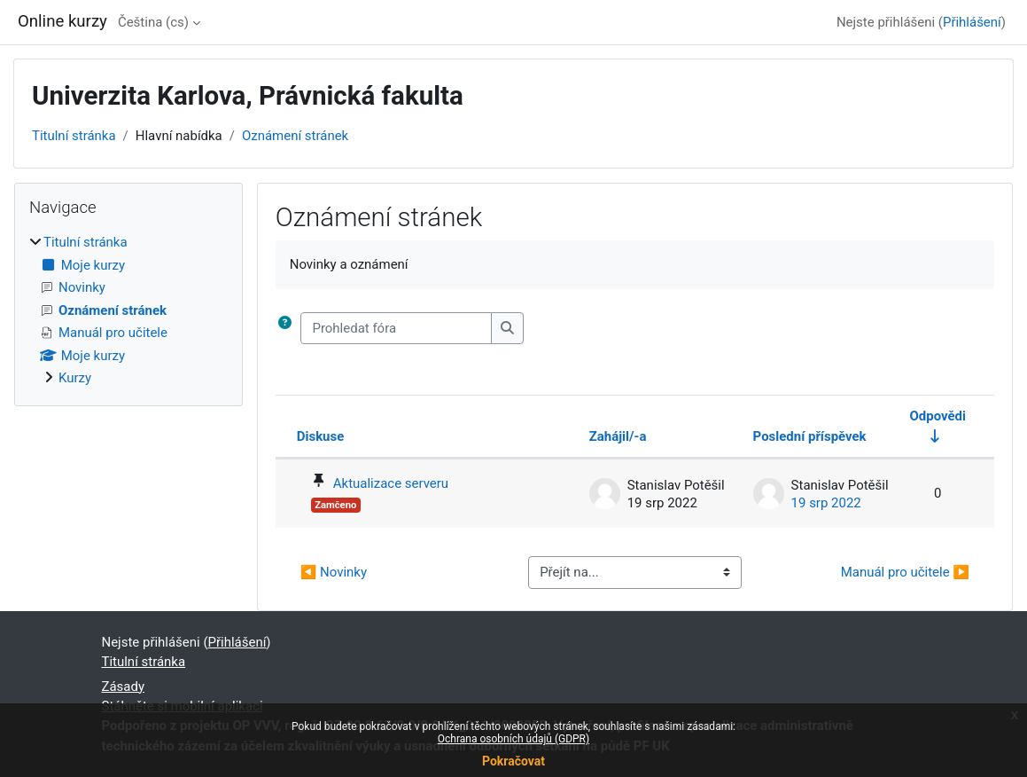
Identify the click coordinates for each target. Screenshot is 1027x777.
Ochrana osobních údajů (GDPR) (513, 739)
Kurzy (74, 378)
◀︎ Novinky (333, 572)
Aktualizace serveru (390, 483)
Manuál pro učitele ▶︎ (905, 572)
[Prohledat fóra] (396, 328)
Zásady (123, 687)
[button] (285, 328)
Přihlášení (972, 22)
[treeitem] (128, 310)
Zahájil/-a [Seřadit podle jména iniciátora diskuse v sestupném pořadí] (618, 436)
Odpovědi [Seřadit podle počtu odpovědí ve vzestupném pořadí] (938, 416)
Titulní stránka (74, 136)
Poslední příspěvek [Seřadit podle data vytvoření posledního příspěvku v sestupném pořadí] (810, 436)
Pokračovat (513, 761)
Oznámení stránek (295, 136)
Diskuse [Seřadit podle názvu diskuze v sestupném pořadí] (321, 436)
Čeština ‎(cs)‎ (153, 22)
